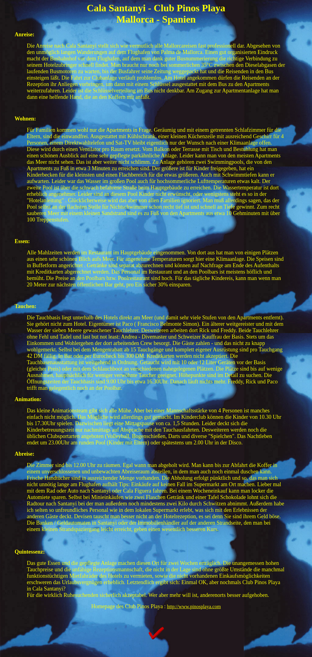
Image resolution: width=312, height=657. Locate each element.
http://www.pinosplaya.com (194, 606)
